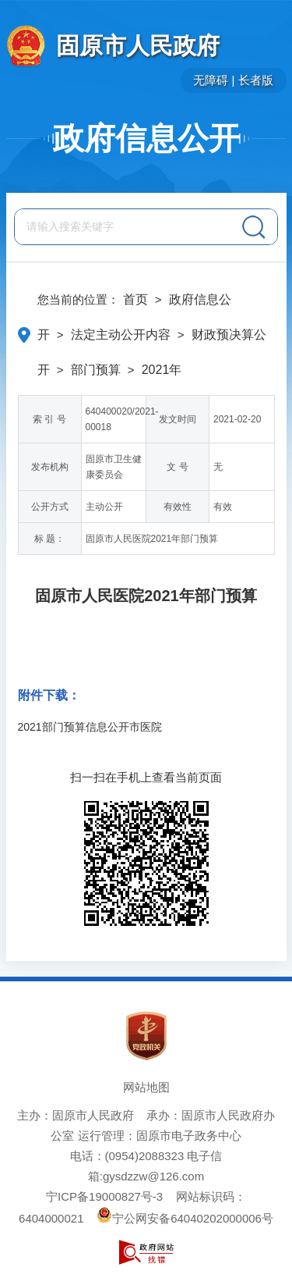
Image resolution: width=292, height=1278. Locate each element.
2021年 (162, 369)
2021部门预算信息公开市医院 (90, 727)
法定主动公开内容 (121, 334)
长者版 (255, 80)
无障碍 (210, 80)
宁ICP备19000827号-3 (104, 1196)
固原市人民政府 (138, 46)
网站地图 (146, 1087)
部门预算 (96, 369)
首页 (135, 299)
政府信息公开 (146, 138)
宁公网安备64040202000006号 (185, 1218)
